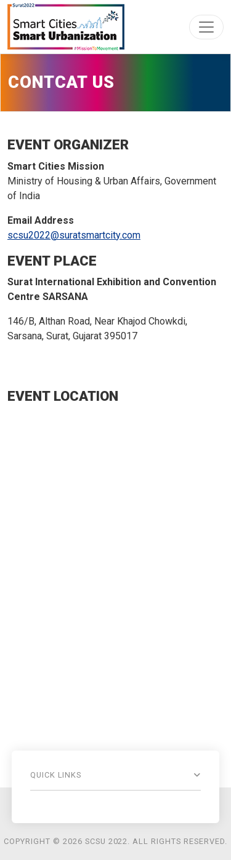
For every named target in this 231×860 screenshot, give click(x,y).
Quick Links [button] (56, 774)
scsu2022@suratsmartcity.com (73, 235)
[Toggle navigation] (206, 27)
